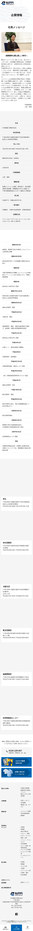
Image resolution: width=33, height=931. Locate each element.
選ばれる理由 (5, 788)
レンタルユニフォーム (26, 856)
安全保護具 (24, 843)
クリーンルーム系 (26, 870)
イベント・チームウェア (26, 841)
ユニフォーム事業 (26, 811)
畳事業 (22, 815)
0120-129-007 (15, 750)
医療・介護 (24, 837)
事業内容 (3, 811)
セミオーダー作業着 (26, 852)
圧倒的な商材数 (25, 788)
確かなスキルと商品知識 (26, 795)
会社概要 (23, 802)
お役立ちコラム (5, 880)
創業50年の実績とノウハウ (26, 791)
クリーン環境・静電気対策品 (26, 846)
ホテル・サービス (26, 835)
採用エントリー (25, 882)
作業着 (22, 827)
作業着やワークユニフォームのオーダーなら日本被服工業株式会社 (18, 921)
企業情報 (3, 801)
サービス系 (24, 866)
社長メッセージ (25, 800)
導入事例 (3, 862)
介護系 (22, 868)
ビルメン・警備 (25, 833)
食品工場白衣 (24, 831)
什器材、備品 (24, 872)
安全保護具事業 (25, 813)
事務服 (22, 829)
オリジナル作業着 (26, 849)
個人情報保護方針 (6, 887)
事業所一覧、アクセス (26, 805)
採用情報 (3, 882)
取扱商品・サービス (4, 826)
